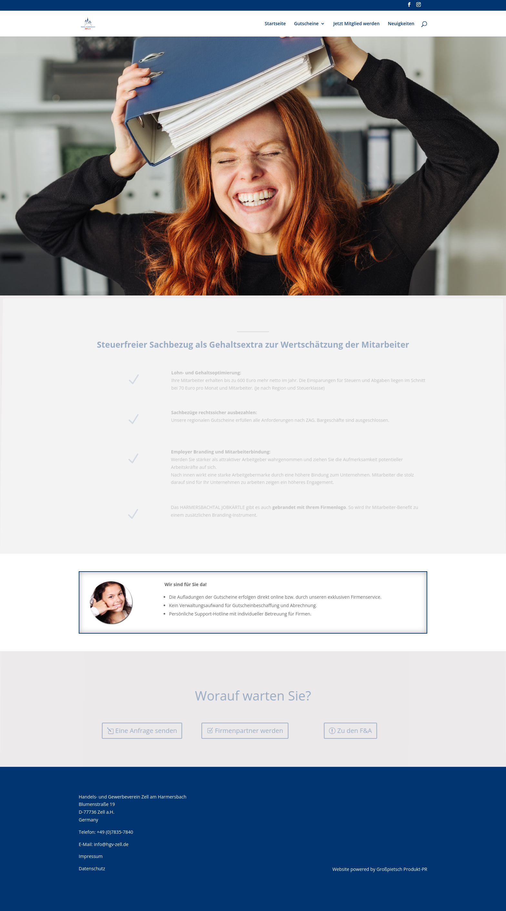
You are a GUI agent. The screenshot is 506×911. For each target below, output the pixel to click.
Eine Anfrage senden (146, 730)
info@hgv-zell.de (111, 844)
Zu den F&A (354, 730)
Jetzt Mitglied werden (356, 24)
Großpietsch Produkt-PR (402, 869)
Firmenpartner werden (249, 730)
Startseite (275, 24)
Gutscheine (306, 24)
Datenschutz (92, 868)
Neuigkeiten (401, 24)
